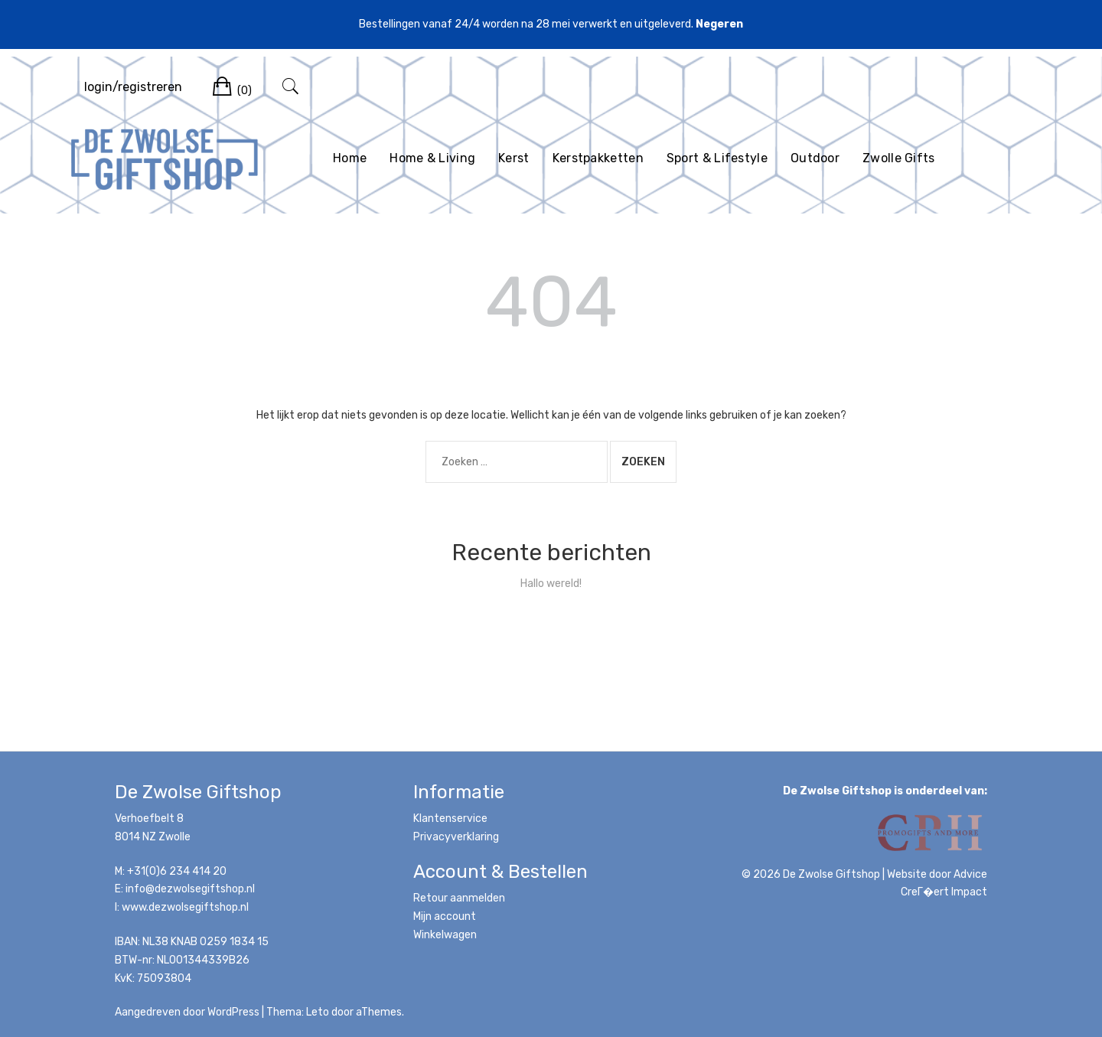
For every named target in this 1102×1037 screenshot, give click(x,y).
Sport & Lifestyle (717, 158)
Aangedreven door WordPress (187, 1012)
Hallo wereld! (551, 583)
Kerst (514, 158)
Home (350, 158)
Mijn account (444, 916)
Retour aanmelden (459, 898)
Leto (317, 1012)
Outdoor (815, 158)
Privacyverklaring (456, 836)
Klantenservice (450, 818)
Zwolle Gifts (898, 158)
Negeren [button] (719, 24)
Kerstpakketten (598, 158)
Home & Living (432, 158)
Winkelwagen (445, 934)
